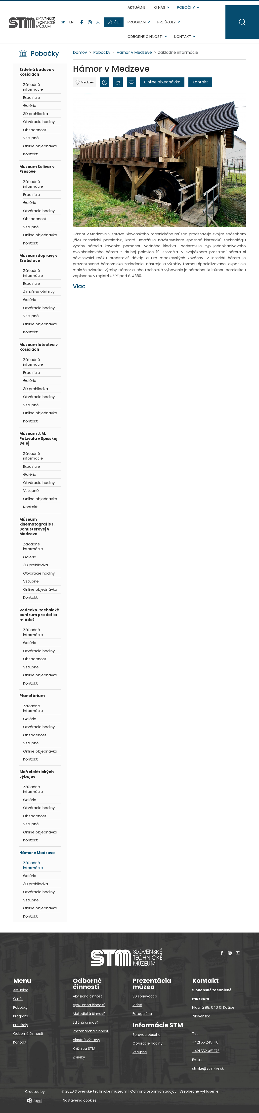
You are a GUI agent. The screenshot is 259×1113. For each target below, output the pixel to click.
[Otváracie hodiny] (104, 82)
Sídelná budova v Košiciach (36, 72)
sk (63, 22)
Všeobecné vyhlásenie (198, 1091)
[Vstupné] (131, 82)
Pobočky (186, 7)
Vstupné (31, 137)
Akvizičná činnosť (87, 996)
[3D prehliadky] (114, 22)
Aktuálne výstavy (38, 291)
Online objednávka (40, 146)
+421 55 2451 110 (205, 1042)
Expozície (31, 97)
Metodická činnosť (89, 1013)
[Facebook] (82, 22)
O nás (159, 7)
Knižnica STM (84, 1048)
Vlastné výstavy (86, 1039)
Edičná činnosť (85, 1022)
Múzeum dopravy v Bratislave (38, 258)
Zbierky (79, 1057)
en (71, 22)
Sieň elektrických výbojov (36, 774)
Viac (79, 286)
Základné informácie (33, 87)
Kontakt (182, 36)
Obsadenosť (34, 129)
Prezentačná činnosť (91, 1031)
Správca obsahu (146, 1034)
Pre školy (166, 22)
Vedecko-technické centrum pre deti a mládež (39, 614)
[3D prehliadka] (118, 82)
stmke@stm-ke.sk (208, 1068)
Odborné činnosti (145, 36)
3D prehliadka (35, 113)
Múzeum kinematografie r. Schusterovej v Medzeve (36, 527)
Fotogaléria (142, 1013)
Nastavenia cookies (79, 1100)
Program (137, 22)
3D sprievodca (144, 996)
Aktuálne (136, 7)
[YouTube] (98, 22)
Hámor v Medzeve (37, 852)
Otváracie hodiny (39, 121)
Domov (80, 52)
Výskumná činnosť (89, 1004)
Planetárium (32, 695)
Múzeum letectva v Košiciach (38, 347)
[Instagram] (90, 22)
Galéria (29, 105)
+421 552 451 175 (205, 1051)
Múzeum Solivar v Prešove (36, 169)
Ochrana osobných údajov (153, 1091)
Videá (137, 1004)
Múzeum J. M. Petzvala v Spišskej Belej (38, 438)
